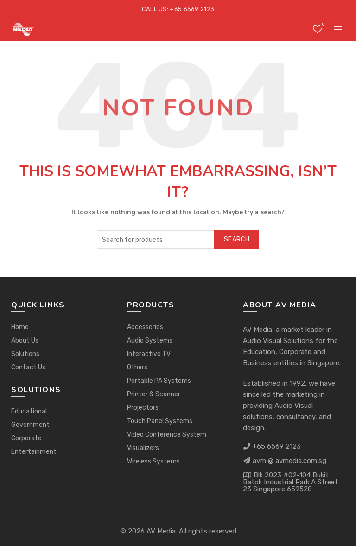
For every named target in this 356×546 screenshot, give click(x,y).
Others (137, 367)
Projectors (143, 408)
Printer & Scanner (153, 394)
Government (30, 425)
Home (20, 327)
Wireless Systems (153, 461)
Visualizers (143, 448)
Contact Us (28, 367)
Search (236, 239)
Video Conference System (166, 434)
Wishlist (322, 25)
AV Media (161, 531)
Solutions (25, 354)
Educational (29, 411)
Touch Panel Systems (159, 421)
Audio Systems (149, 340)
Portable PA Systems (159, 381)
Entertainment (34, 452)
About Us (24, 340)
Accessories (145, 327)
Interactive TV (149, 354)
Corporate (26, 438)
